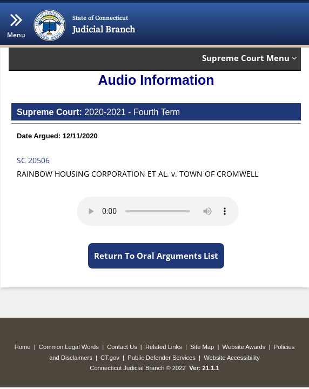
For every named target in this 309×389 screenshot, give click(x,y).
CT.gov (109, 357)
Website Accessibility (232, 357)
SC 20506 (33, 160)
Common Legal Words (69, 347)
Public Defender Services (161, 357)
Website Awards (244, 347)
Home (23, 347)
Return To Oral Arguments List (156, 255)
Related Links (163, 347)
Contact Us (122, 347)
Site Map (202, 347)
